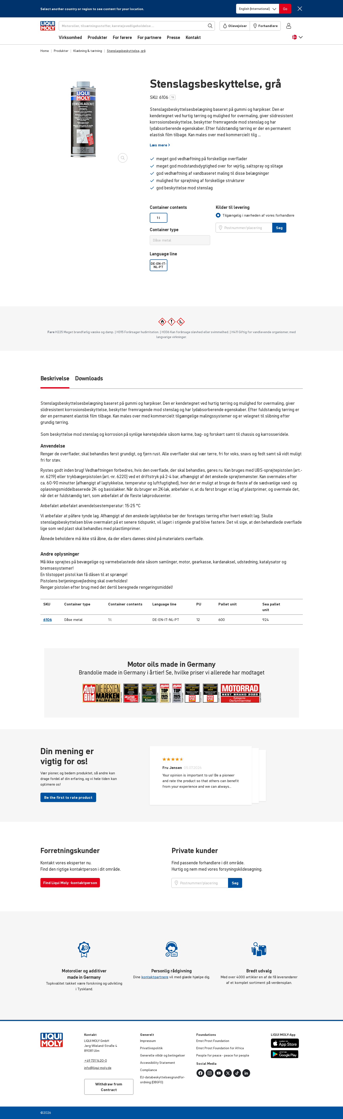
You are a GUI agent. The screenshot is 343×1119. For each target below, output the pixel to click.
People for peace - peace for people (222, 1055)
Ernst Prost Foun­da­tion (212, 1040)
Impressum (148, 1040)
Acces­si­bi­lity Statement (157, 1062)
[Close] (300, 8)
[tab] (255, 215)
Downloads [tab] (89, 378)
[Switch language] (257, 9)
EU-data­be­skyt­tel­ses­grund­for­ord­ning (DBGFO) (162, 1079)
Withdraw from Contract (108, 1086)
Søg (279, 227)
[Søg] (145, 26)
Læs (160, 145)
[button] (297, 39)
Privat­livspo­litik (151, 1048)
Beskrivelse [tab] (54, 378)
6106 (47, 619)
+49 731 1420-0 (95, 1060)
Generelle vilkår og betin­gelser (162, 1055)
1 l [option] (158, 217)
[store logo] (54, 32)
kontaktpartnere (154, 976)
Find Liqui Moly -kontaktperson (70, 882)
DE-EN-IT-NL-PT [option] (158, 265)
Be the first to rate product (68, 797)
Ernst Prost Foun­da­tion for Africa (220, 1048)
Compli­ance (148, 1070)
